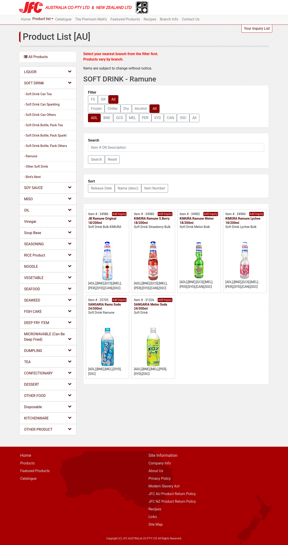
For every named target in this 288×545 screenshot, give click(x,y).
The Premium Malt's (91, 19)
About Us (155, 471)
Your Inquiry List (257, 28)
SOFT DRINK (48, 83)
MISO (48, 198)
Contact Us (191, 19)
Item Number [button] (154, 188)
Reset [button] (112, 159)
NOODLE (48, 266)
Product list (41, 19)
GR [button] (103, 99)
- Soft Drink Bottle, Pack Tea (43, 125)
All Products (36, 57)
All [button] (113, 99)
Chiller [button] (113, 108)
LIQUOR (48, 71)
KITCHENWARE (48, 418)
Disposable (48, 406)
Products (27, 463)
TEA (48, 361)
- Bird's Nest (32, 177)
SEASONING (48, 243)
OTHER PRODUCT (48, 429)
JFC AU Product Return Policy (172, 494)
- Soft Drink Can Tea (38, 94)
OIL (48, 210)
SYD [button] (157, 118)
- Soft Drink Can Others (40, 115)
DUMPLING (48, 350)
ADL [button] (94, 118)
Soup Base (48, 232)
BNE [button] (107, 118)
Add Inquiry (119, 214)
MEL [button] (132, 118)
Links (152, 517)
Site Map (155, 524)
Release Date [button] (101, 188)
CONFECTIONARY (48, 373)
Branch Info (169, 19)
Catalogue (63, 19)
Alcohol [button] (141, 108)
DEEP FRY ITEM (48, 322)
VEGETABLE (48, 277)
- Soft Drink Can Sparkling (42, 104)
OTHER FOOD (48, 395)
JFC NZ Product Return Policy (172, 501)
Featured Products (125, 19)
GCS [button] (119, 118)
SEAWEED (48, 300)
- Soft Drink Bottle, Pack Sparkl (45, 135)
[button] (96, 159)
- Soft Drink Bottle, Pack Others (45, 146)
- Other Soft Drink (36, 166)
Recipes (150, 19)
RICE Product (48, 255)
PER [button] (145, 118)
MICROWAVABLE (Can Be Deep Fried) (48, 337)
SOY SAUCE (48, 187)
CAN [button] (170, 118)
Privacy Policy (159, 478)
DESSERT (48, 384)
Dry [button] (126, 108)
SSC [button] (183, 118)
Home (26, 19)
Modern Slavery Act (164, 486)
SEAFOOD (48, 288)
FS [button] (93, 99)
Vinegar (48, 221)
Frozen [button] (96, 108)
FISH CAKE (48, 311)
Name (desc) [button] (128, 188)
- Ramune (30, 156)
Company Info (159, 463)
